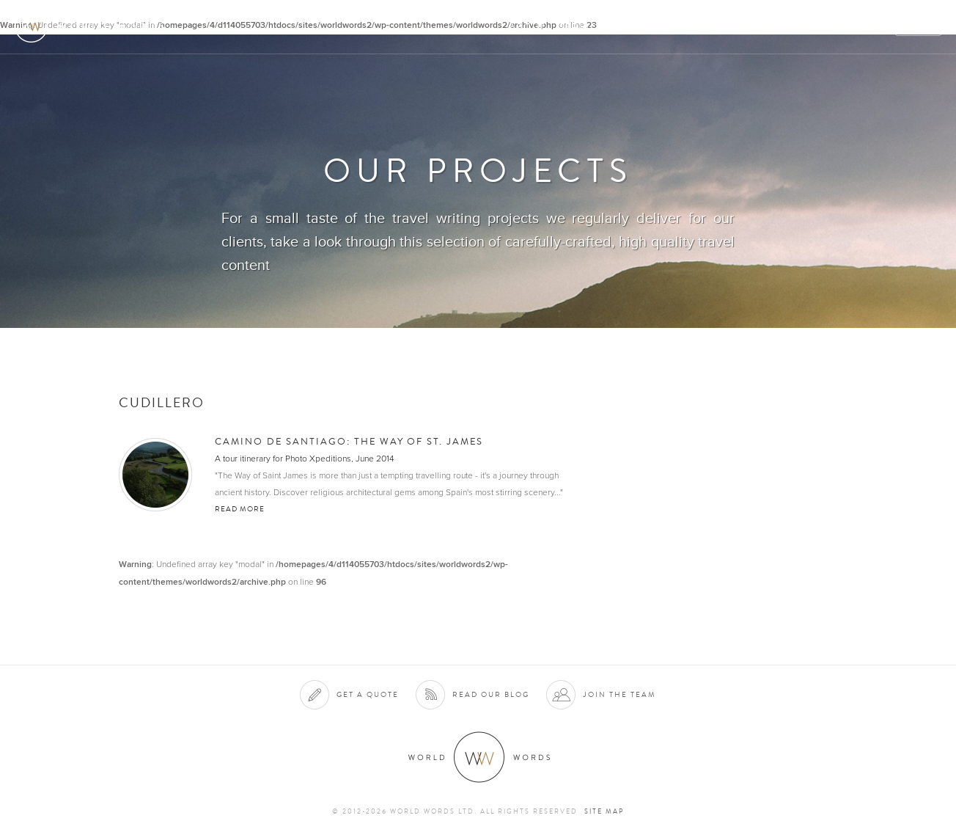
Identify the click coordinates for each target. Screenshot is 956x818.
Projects (708, 26)
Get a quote (368, 694)
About (527, 26)
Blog (871, 26)
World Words (93, 26)
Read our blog (490, 694)
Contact (817, 26)
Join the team (619, 694)
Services (584, 26)
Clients (645, 26)
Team (763, 26)
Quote (919, 26)
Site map (604, 811)
